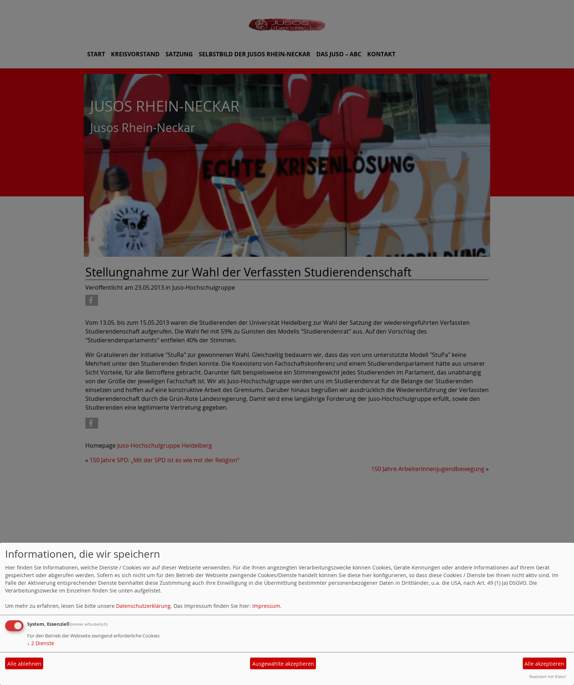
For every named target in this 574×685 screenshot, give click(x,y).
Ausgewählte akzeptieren (283, 663)
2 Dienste (40, 643)
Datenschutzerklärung (143, 605)
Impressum (266, 605)
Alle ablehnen (24, 663)
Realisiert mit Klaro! (547, 676)
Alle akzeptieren (544, 663)
